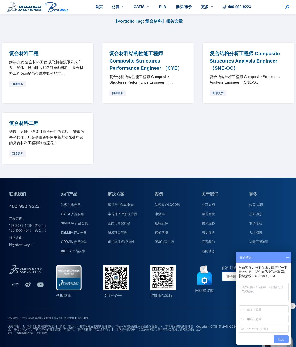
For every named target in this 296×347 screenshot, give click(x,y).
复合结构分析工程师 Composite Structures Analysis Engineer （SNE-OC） (245, 61)
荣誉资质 (208, 214)
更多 (207, 7)
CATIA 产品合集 (72, 214)
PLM (163, 7)
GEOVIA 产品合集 (74, 242)
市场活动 (255, 223)
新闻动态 (208, 251)
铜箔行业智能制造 (121, 205)
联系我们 (208, 242)
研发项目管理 (117, 232)
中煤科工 (161, 214)
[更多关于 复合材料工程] (17, 84)
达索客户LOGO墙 (167, 205)
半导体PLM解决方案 (123, 214)
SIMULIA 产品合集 (74, 223)
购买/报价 (184, 7)
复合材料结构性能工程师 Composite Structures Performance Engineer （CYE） (145, 61)
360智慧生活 (164, 242)
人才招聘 (255, 232)
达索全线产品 (70, 205)
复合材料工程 (23, 53)
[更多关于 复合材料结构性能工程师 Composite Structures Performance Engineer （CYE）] (117, 93)
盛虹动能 (161, 232)
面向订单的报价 (119, 223)
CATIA (142, 7)
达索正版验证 (258, 242)
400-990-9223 (239, 7)
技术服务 (208, 223)
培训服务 (208, 232)
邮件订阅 (229, 267)
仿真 (118, 7)
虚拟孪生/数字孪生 (121, 242)
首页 (99, 7)
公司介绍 (208, 205)
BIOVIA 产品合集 (73, 251)
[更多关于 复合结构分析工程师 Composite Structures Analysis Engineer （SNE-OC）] (218, 93)
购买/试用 (256, 205)
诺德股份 (161, 223)
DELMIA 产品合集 (74, 232)
